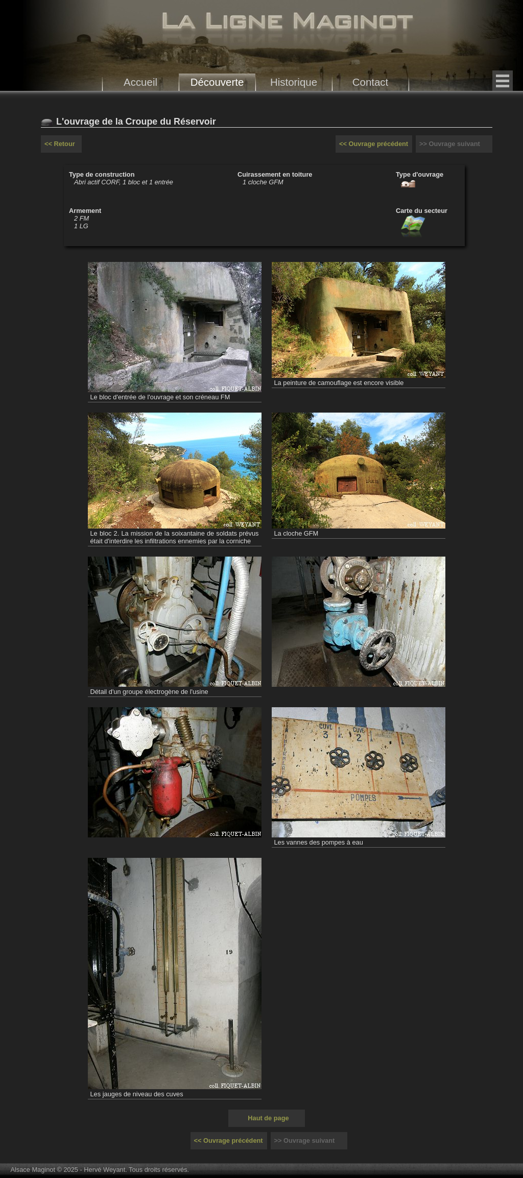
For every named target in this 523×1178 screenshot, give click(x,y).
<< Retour (59, 144)
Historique (293, 82)
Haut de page (268, 1118)
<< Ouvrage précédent (373, 144)
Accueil (140, 82)
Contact (370, 82)
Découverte (217, 82)
